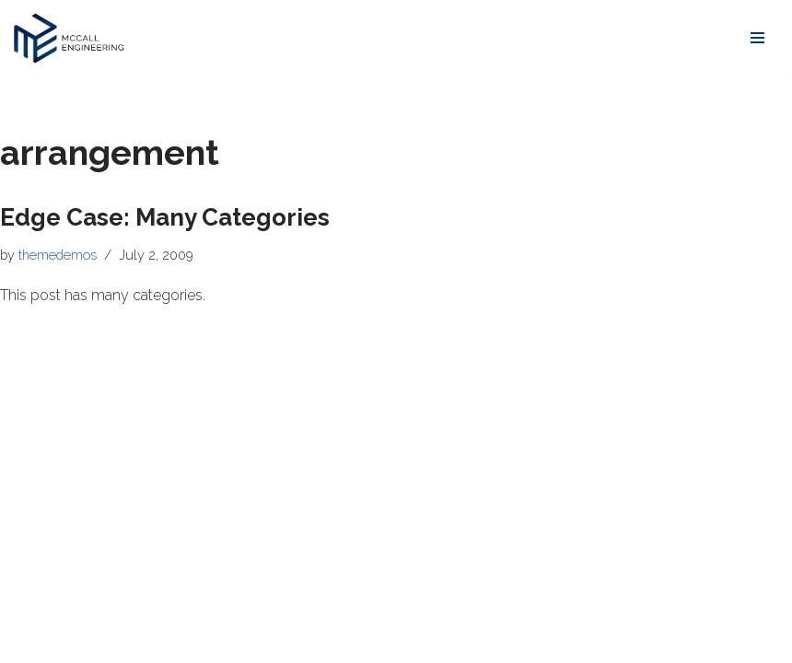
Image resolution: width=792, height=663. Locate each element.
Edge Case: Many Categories (165, 217)
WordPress (179, 643)
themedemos (57, 254)
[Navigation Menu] (757, 37)
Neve (31, 643)
